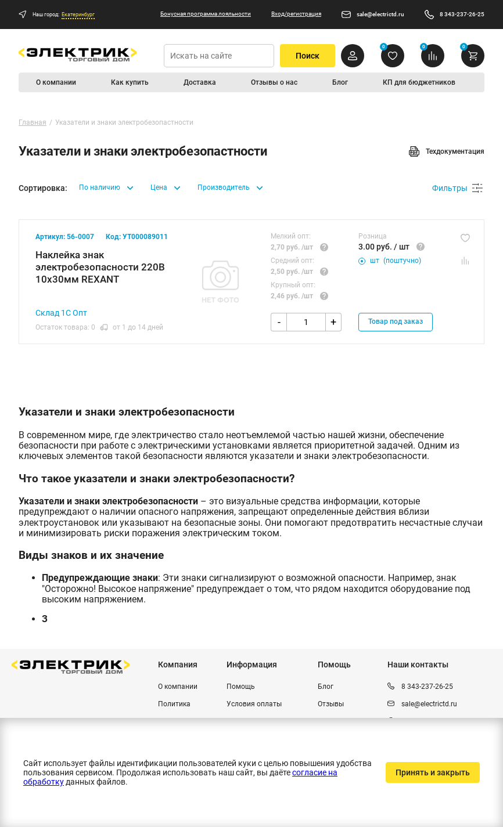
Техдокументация (446, 151)
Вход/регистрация (296, 13)
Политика (174, 704)
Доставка (200, 82)
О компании (56, 82)
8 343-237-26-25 (462, 14)
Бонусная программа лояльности (205, 13)
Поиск (307, 55)
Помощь (241, 686)
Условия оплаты (254, 704)
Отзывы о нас (274, 82)
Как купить (130, 82)
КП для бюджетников (419, 82)
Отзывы (331, 704)
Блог (340, 82)
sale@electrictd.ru (380, 14)
